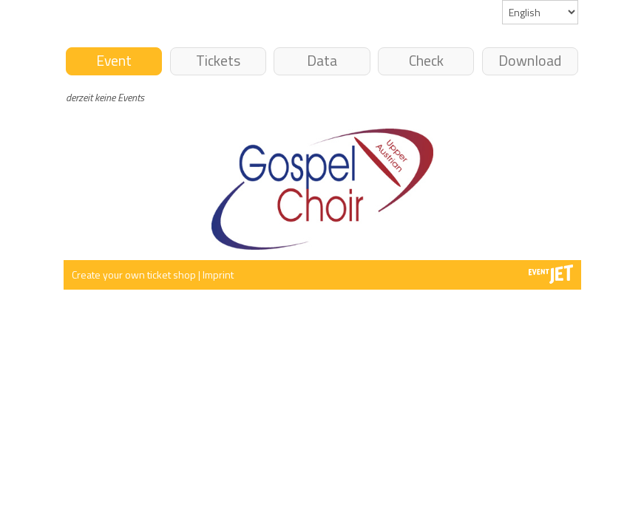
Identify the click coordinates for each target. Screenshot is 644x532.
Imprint (218, 274)
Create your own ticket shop (135, 274)
